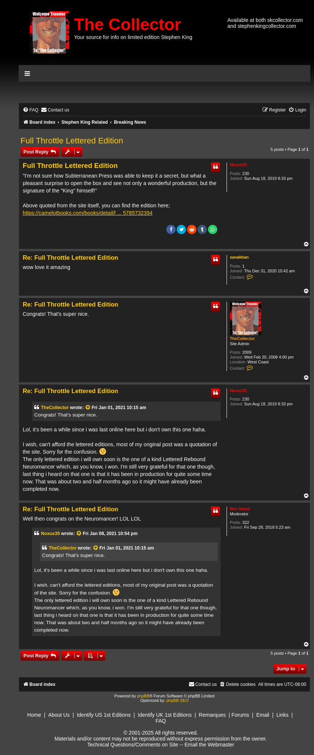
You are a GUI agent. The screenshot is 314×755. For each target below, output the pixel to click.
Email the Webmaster (209, 745)
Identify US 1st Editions (104, 715)
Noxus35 (238, 164)
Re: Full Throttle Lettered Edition (70, 257)
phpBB (143, 696)
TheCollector (242, 338)
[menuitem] (30, 110)
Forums (240, 715)
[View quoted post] (88, 407)
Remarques (212, 715)
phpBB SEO (177, 700)
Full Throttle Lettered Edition (71, 140)
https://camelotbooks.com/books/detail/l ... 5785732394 (88, 213)
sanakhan (239, 257)
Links (282, 715)
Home (34, 715)
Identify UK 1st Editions (165, 715)
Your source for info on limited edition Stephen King (133, 37)
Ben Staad (240, 508)
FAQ (161, 721)
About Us (59, 715)
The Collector (127, 24)
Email (262, 715)
